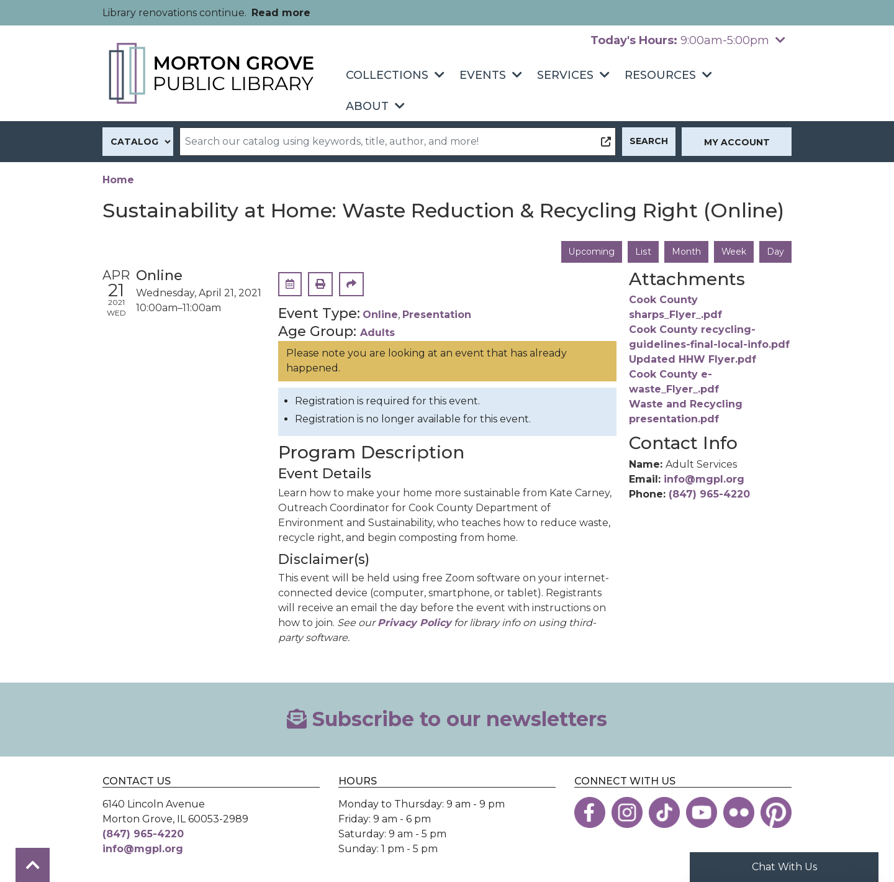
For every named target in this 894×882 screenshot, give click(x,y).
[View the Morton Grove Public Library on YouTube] (701, 812)
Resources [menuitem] (660, 75)
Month (685, 251)
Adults (377, 333)
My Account (737, 142)
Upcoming (592, 251)
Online (380, 315)
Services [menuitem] (565, 75)
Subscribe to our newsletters (447, 719)
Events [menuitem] (482, 75)
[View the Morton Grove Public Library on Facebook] (589, 812)
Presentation (436, 315)
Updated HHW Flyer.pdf (692, 360)
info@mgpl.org (704, 479)
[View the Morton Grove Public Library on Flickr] (738, 812)
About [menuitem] (367, 106)
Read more (280, 13)
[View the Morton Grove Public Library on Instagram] (627, 812)
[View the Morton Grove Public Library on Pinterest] (776, 812)
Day (775, 251)
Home (118, 180)
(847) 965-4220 (709, 494)
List (643, 251)
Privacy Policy (414, 623)
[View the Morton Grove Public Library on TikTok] (664, 812)
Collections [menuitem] (387, 75)
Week (733, 251)
